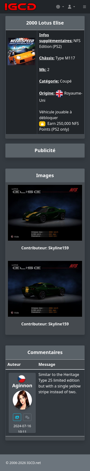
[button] (60, 7)
